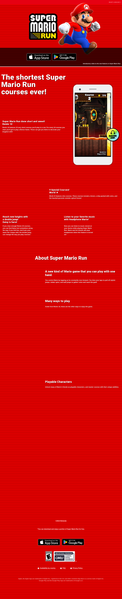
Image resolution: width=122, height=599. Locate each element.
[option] (93, 124)
